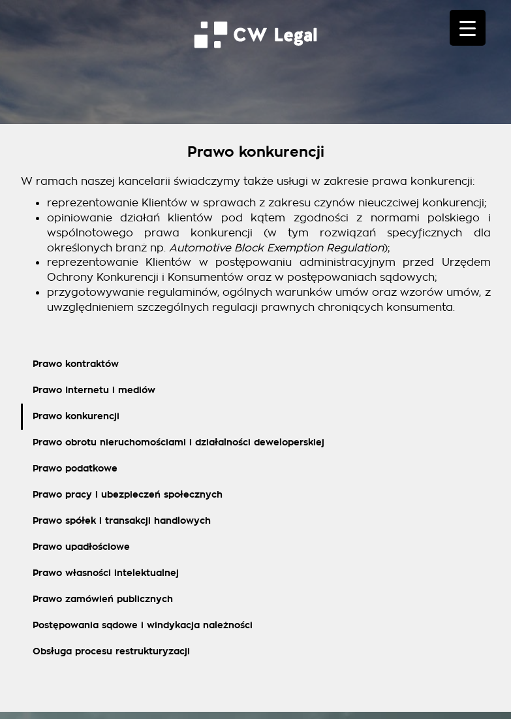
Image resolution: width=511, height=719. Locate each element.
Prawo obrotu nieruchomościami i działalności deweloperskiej (178, 442)
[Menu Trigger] (468, 28)
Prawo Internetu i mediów (94, 390)
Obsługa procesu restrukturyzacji (111, 651)
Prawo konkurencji (76, 416)
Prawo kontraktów (76, 364)
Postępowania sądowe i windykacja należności (143, 625)
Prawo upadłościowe (81, 547)
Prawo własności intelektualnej (106, 573)
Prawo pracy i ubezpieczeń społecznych (128, 494)
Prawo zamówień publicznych (103, 599)
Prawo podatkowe (75, 468)
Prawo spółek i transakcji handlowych (122, 521)
